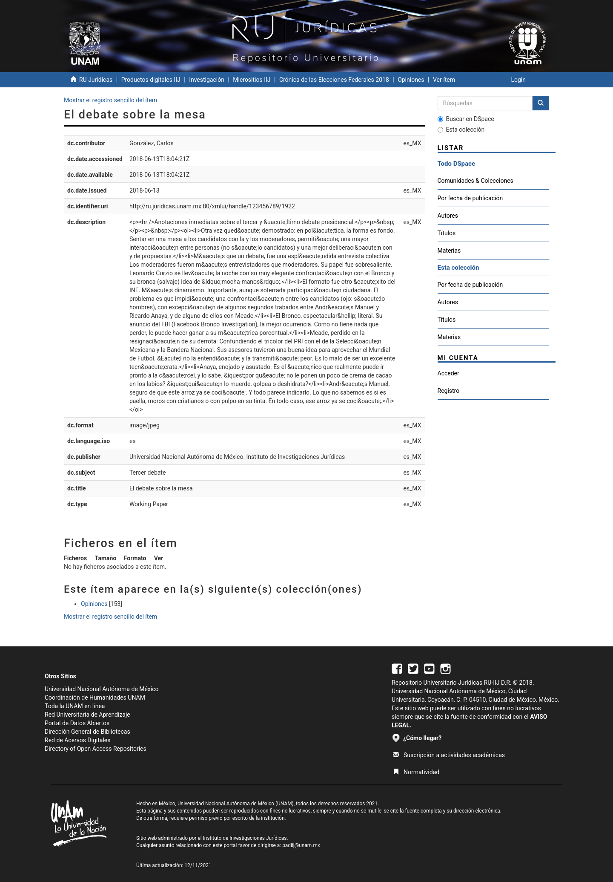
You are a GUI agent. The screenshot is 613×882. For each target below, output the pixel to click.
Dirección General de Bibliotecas (87, 731)
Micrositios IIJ (251, 79)
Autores (448, 215)
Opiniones (411, 79)
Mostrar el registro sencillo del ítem (110, 100)
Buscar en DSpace (466, 118)
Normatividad (416, 772)
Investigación (206, 79)
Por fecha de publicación (470, 198)
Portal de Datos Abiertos (77, 723)
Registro (449, 390)
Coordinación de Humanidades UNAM (95, 697)
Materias (449, 250)
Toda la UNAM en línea (75, 706)
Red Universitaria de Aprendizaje (87, 714)
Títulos (447, 233)
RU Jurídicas (95, 79)
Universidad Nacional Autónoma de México (102, 689)
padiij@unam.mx (301, 845)
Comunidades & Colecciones (475, 180)
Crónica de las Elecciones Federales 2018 (334, 79)
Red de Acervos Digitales (77, 740)
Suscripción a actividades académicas (449, 755)
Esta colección (461, 129)
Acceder (448, 373)
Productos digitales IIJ (150, 79)
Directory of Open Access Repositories (95, 748)
